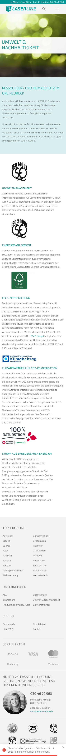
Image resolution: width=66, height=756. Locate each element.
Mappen (37, 555)
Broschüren (39, 540)
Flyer (5, 550)
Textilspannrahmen (13, 570)
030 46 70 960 (56, 2)
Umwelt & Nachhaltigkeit (46, 599)
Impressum (9, 599)
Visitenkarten (40, 570)
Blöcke (6, 540)
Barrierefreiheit (41, 604)
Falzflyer (38, 545)
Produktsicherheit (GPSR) (16, 604)
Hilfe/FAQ (8, 629)
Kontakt (37, 629)
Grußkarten (39, 550)
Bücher (6, 545)
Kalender (7, 555)
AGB (5, 594)
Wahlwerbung (10, 575)
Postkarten (39, 560)
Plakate (7, 560)
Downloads (9, 624)
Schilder (7, 565)
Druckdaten (39, 624)
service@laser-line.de (29, 2)
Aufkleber (8, 535)
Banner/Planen (41, 535)
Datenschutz (40, 594)
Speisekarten (40, 565)
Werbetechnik (40, 575)
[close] (63, 747)
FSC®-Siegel (37, 336)
